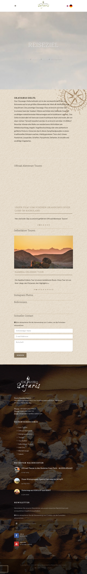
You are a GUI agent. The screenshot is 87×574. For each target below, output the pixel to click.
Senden (20, 355)
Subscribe (67, 528)
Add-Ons (21, 447)
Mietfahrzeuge (23, 451)
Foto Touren (22, 427)
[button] (34, 289)
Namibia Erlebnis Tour (29, 271)
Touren (21, 437)
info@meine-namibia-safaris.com (30, 414)
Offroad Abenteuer (25, 431)
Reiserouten (36, 59)
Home (27, 59)
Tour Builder (22, 441)
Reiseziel (45, 59)
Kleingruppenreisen (25, 434)
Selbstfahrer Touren (25, 444)
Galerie (21, 454)
